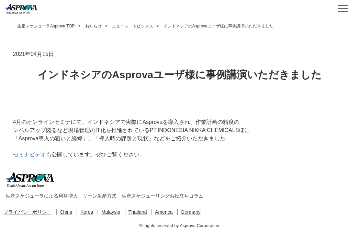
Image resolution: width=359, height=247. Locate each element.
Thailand (137, 212)
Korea (86, 212)
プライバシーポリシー (27, 212)
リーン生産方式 (99, 196)
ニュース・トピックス (132, 26)
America (163, 212)
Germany (191, 212)
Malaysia (110, 212)
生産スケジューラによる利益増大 (41, 196)
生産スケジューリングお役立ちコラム (162, 196)
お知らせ (93, 26)
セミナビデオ (29, 154)
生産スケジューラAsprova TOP (46, 26)
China (66, 212)
